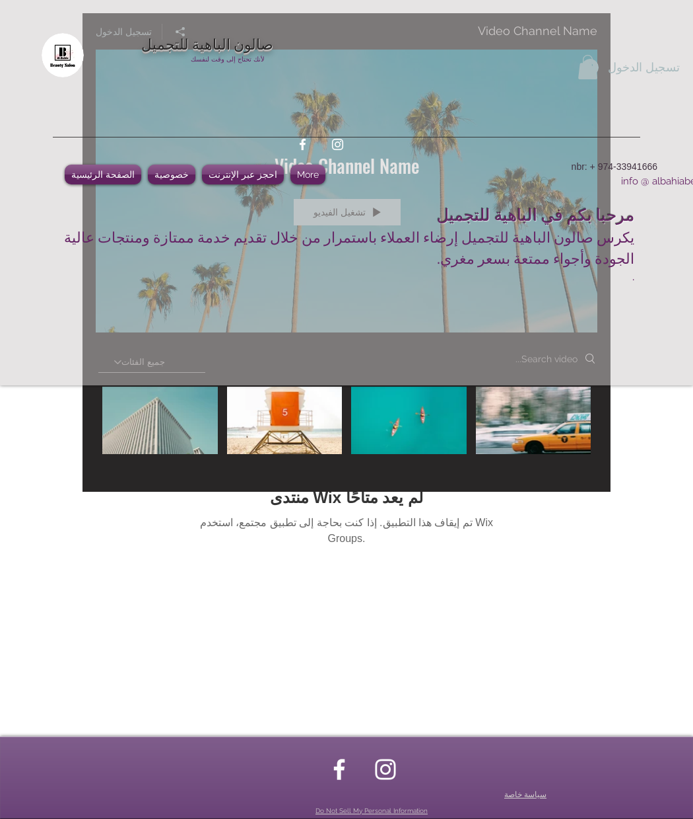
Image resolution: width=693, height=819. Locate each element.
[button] (588, 67)
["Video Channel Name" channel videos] (346, 430)
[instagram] (337, 144)
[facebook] (302, 144)
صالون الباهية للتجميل (207, 43)
